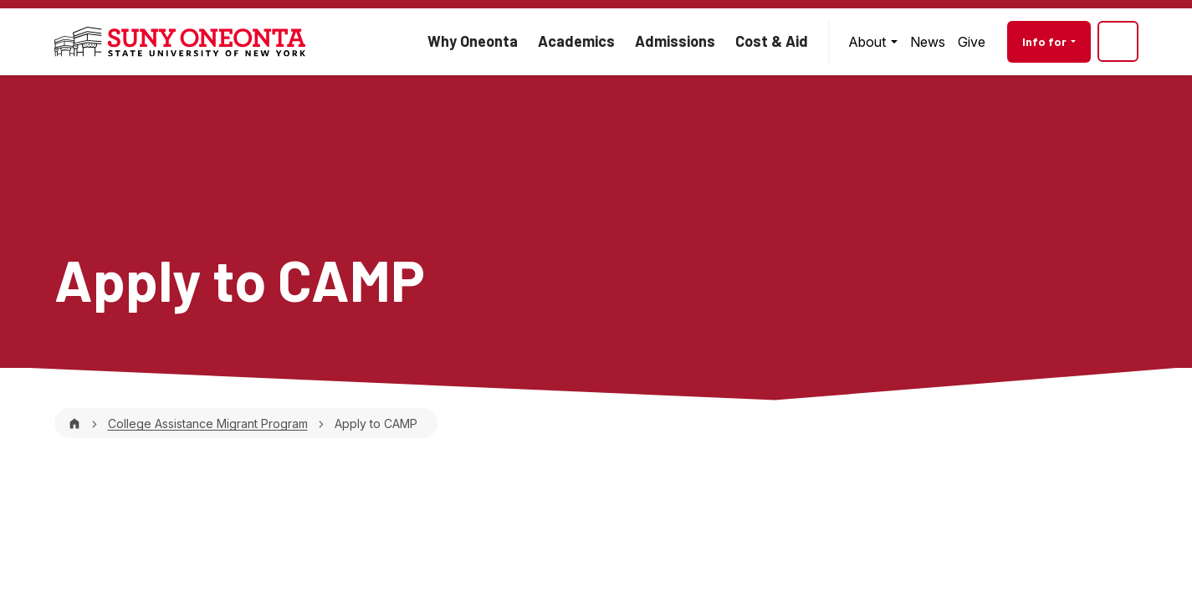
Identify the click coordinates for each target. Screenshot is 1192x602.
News (927, 41)
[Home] (74, 423)
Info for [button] (1045, 41)
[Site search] (1117, 41)
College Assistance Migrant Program (208, 423)
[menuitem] (872, 41)
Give (971, 41)
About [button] (868, 41)
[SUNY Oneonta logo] (179, 42)
